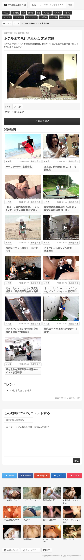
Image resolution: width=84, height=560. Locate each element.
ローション (18, 17)
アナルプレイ (31, 17)
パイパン (67, 13)
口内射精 (15, 13)
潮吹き (31, 13)
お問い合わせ (12, 550)
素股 (38, 13)
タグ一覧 (53, 17)
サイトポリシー (32, 550)
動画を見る (43, 121)
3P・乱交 (7, 17)
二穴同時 (43, 17)
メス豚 (17, 106)
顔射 (23, 13)
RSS (48, 550)
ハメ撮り (47, 13)
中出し (6, 13)
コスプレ (57, 13)
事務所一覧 (64, 17)
